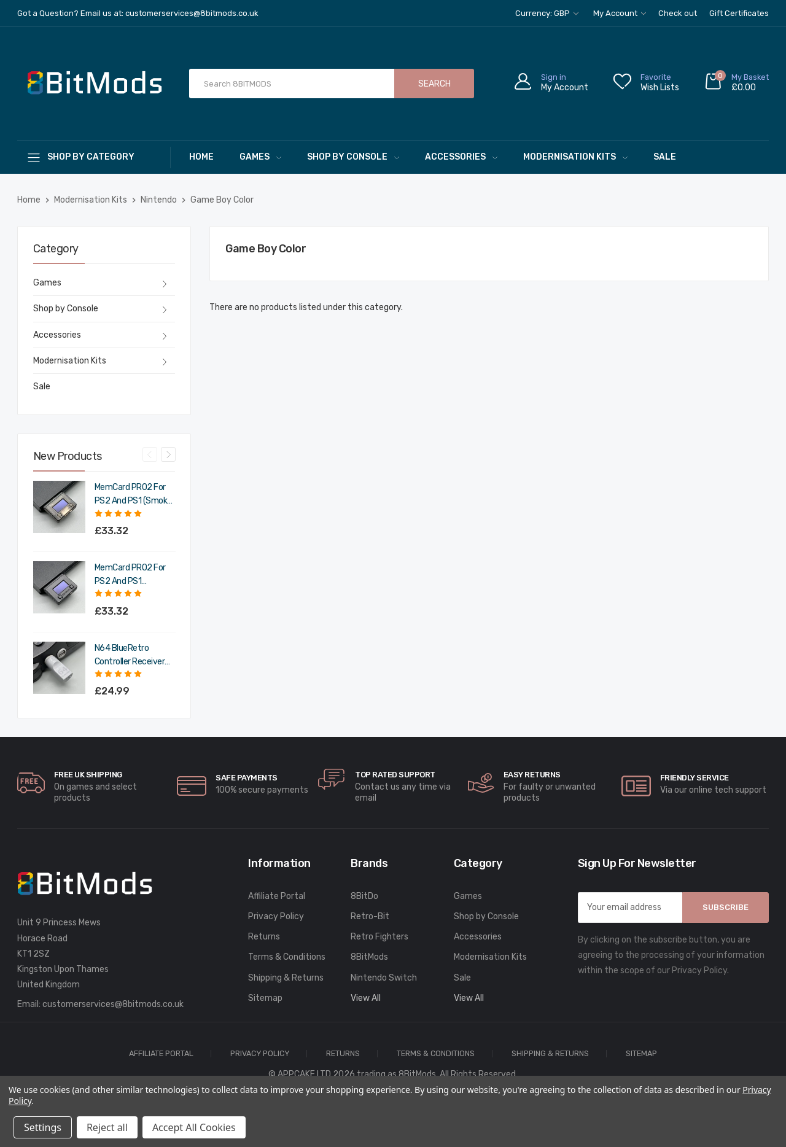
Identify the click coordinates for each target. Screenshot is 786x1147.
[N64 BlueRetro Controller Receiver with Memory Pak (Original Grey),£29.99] (59, 668)
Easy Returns (532, 774)
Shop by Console (353, 157)
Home (201, 157)
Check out (677, 13)
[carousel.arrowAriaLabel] (31, 783)
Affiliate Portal (276, 896)
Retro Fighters (379, 936)
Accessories (461, 157)
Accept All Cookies (194, 1127)
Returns (264, 936)
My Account (619, 13)
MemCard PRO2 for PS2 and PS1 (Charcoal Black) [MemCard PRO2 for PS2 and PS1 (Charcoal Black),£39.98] (130, 575)
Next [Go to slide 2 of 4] (168, 454)
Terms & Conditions (286, 957)
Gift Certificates (739, 13)
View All (366, 998)
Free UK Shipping (88, 774)
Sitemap (265, 998)
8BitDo (364, 896)
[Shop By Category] (94, 157)
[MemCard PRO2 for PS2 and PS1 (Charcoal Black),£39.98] (59, 587)
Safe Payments (247, 777)
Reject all (107, 1127)
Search (434, 84)
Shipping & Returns (286, 978)
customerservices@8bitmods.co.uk (113, 1004)
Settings (42, 1127)
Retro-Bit (370, 916)
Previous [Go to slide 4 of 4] (149, 454)
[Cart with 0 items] (736, 84)
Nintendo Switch (384, 978)
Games (260, 157)
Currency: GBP (546, 13)
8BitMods (369, 957)
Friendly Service (694, 777)
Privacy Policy (276, 916)
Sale (664, 157)
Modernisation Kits (575, 157)
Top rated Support (395, 774)
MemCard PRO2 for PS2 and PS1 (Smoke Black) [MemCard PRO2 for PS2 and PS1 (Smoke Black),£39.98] (133, 495)
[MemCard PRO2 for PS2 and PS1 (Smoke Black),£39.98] (59, 507)
